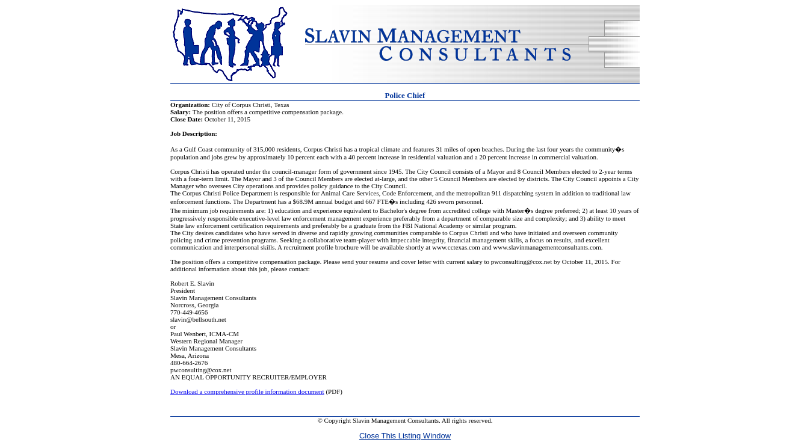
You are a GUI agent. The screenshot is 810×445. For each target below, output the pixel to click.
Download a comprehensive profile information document (247, 391)
